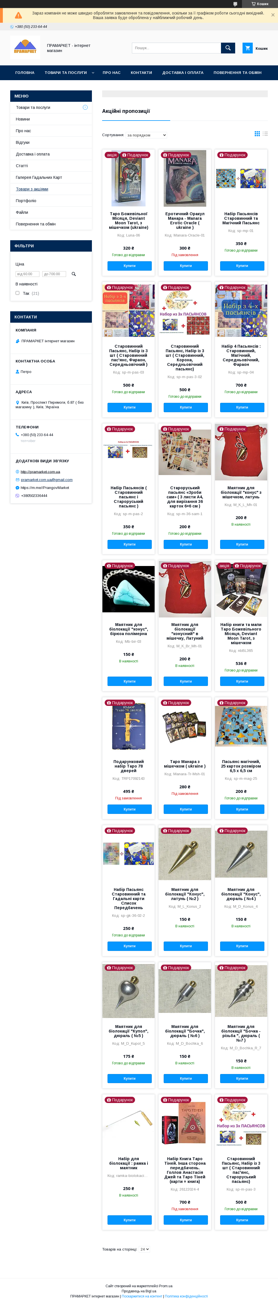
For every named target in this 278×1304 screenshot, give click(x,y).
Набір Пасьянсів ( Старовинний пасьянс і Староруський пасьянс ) (129, 497)
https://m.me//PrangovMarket (45, 488)
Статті (22, 165)
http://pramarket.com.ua (40, 471)
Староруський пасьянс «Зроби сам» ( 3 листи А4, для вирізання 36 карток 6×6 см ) (185, 497)
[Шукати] (228, 48)
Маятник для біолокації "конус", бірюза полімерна (128, 629)
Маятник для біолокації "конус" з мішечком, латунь (241, 492)
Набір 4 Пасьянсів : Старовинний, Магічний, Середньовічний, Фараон (241, 355)
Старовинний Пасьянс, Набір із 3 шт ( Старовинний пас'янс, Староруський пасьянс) (241, 1170)
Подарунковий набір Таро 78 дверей (128, 766)
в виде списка (265, 135)
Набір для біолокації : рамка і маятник (128, 1163)
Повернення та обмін (238, 73)
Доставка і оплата (182, 73)
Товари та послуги (66, 73)
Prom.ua (165, 1286)
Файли (22, 212)
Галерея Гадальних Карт (39, 177)
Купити (130, 266)
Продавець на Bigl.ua (139, 1291)
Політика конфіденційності (186, 1296)
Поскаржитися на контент (142, 1296)
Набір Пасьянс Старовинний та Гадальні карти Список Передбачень (129, 898)
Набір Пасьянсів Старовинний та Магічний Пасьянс (241, 218)
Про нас (112, 73)
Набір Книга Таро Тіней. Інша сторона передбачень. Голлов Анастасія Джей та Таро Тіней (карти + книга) (185, 1170)
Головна (24, 73)
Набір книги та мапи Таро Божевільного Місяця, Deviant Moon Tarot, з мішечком (241, 633)
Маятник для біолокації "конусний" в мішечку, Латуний (185, 631)
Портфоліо (26, 200)
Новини (23, 119)
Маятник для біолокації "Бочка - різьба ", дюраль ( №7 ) (241, 1033)
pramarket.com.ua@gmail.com (47, 480)
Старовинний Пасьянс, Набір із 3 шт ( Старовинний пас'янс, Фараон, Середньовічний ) (128, 355)
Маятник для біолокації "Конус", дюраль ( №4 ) (241, 894)
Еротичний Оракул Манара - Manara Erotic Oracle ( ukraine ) (185, 221)
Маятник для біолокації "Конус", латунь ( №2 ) (185, 894)
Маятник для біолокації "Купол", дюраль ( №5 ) (128, 1031)
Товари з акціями (32, 189)
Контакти (141, 73)
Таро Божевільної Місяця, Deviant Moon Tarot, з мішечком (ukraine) (128, 221)
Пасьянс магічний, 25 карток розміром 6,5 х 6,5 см (241, 766)
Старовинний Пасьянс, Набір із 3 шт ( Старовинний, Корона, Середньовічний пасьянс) (185, 357)
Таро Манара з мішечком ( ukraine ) (185, 763)
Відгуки (23, 142)
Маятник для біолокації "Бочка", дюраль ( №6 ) (185, 1031)
